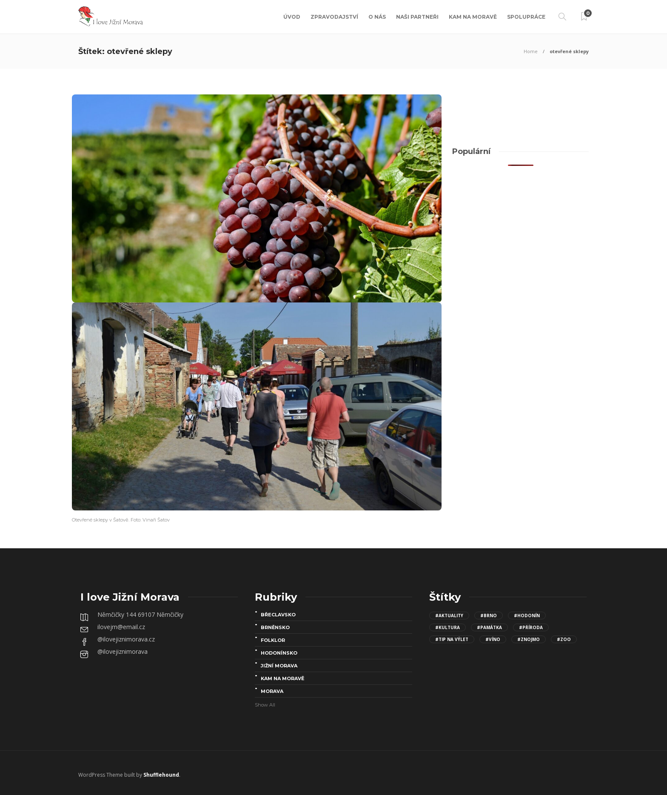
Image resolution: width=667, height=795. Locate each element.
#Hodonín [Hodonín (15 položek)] (527, 615)
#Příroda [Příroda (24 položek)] (531, 627)
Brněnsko (275, 627)
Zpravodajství (334, 17)
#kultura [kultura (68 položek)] (447, 627)
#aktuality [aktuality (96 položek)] (449, 615)
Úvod (291, 17)
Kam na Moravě (473, 17)
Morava (272, 691)
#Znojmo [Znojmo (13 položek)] (528, 639)
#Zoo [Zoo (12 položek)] (564, 639)
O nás (377, 17)
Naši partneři (417, 17)
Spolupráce (526, 17)
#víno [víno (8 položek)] (492, 639)
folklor (273, 640)
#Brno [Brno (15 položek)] (488, 615)
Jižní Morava (279, 666)
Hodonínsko (279, 653)
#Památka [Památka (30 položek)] (489, 627)
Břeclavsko (278, 615)
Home (531, 51)
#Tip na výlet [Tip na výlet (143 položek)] (451, 639)
